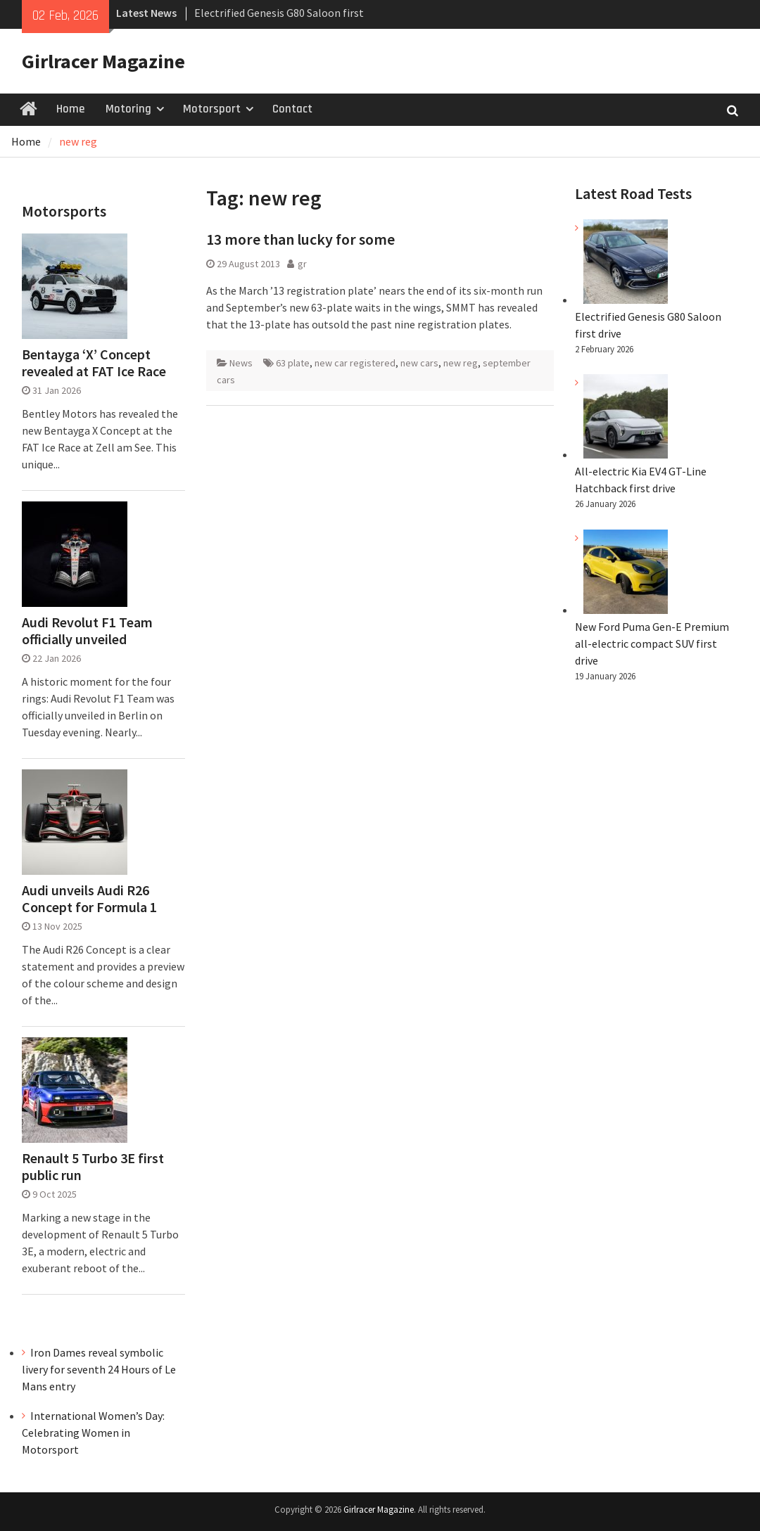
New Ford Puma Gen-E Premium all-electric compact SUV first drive (652, 643)
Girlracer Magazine (103, 61)
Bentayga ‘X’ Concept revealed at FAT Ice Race (94, 363)
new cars (419, 363)
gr (302, 263)
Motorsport (212, 109)
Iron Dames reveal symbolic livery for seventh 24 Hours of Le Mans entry (99, 1369)
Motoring (128, 109)
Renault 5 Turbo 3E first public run (93, 1167)
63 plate (293, 363)
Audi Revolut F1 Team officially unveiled (87, 631)
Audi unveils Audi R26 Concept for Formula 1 (89, 899)
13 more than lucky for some (300, 239)
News (241, 363)
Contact (292, 109)
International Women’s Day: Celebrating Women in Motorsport (93, 1432)
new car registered (355, 363)
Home (70, 109)
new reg (460, 363)
